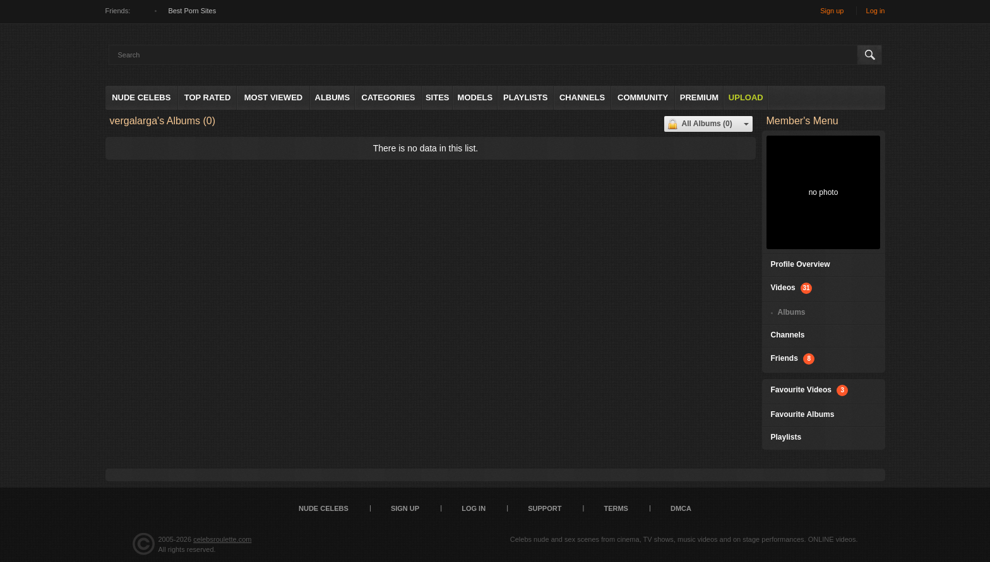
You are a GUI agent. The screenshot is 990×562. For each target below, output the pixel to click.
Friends (793, 359)
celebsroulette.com (222, 539)
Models (475, 97)
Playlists (525, 97)
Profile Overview (800, 264)
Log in (875, 11)
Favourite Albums (803, 414)
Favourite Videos (810, 390)
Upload (746, 97)
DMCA (681, 508)
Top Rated (207, 97)
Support (544, 508)
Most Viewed (273, 97)
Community (642, 97)
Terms (616, 508)
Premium (699, 97)
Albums (332, 97)
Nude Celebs (141, 97)
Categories (388, 97)
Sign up (832, 11)
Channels (582, 97)
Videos (791, 288)
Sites (438, 97)
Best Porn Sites (192, 11)
